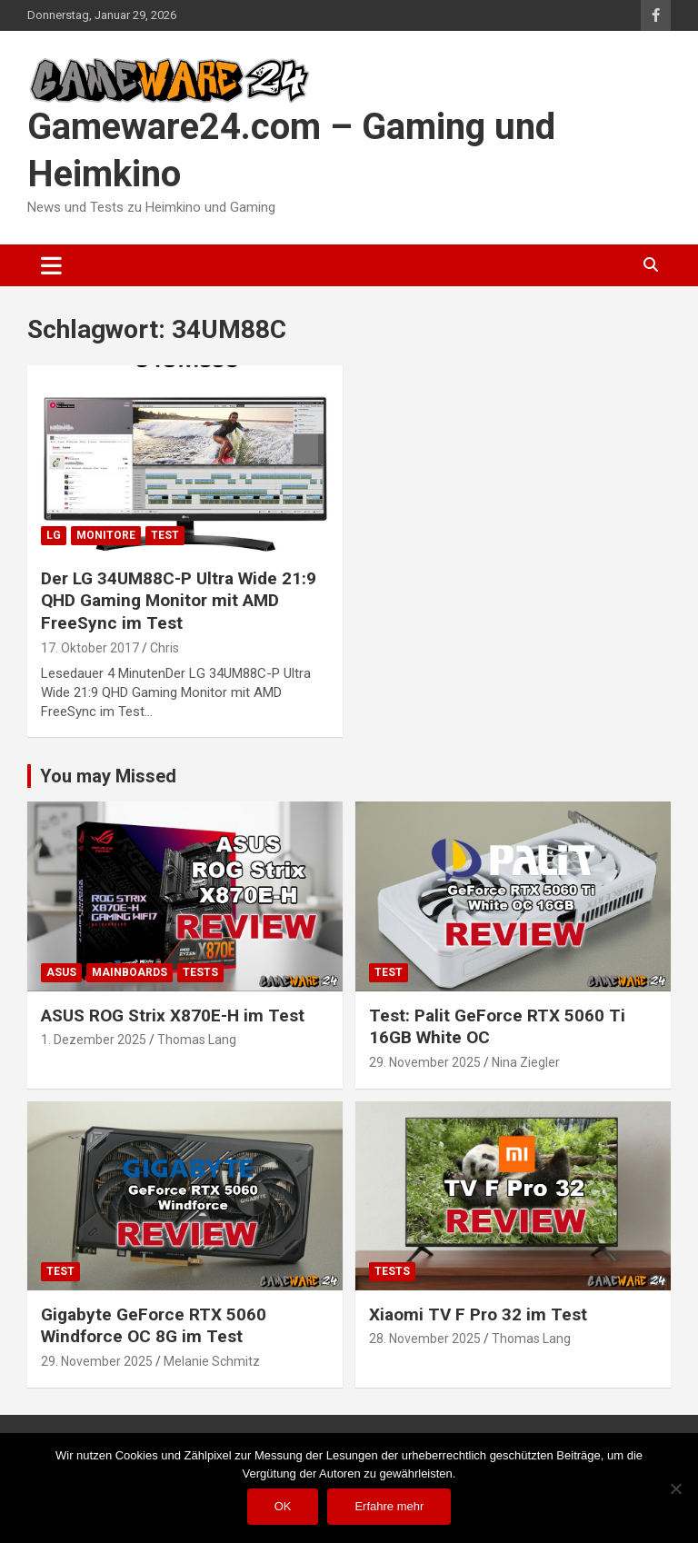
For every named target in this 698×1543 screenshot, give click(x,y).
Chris (164, 648)
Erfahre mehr (389, 1506)
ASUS (61, 972)
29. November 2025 (425, 1062)
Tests (200, 972)
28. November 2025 (425, 1338)
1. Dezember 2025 (93, 1039)
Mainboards (129, 972)
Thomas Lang (196, 1039)
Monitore (105, 535)
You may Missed (108, 776)
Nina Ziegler (526, 1062)
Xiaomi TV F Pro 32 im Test (478, 1314)
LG (53, 535)
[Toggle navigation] (51, 265)
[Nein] (675, 1488)
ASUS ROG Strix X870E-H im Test (172, 1015)
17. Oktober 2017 (90, 648)
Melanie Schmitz (212, 1361)
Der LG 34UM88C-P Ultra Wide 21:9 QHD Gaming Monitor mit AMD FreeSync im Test (178, 600)
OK (283, 1506)
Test (165, 535)
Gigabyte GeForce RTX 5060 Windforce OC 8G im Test (153, 1326)
